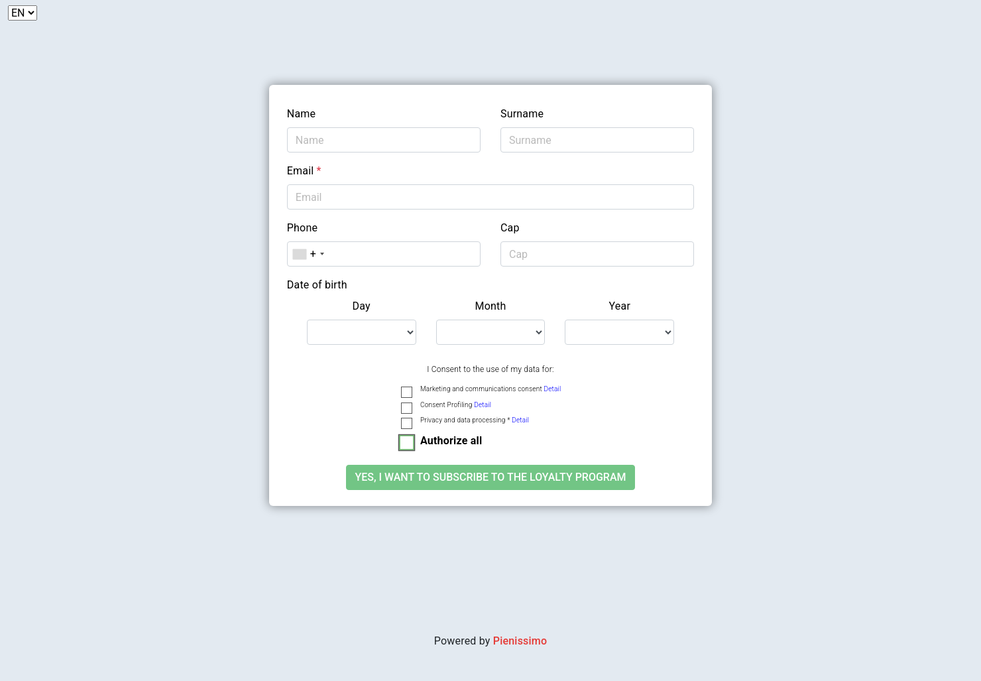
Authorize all (451, 440)
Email (304, 170)
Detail (552, 389)
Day (362, 306)
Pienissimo (520, 641)
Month (490, 306)
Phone (302, 227)
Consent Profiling (455, 404)
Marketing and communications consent (490, 389)
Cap (510, 227)
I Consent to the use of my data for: (490, 369)
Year (620, 306)
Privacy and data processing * (474, 420)
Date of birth (317, 285)
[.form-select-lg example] (361, 332)
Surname (522, 113)
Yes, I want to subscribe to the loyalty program (490, 477)
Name (301, 113)
